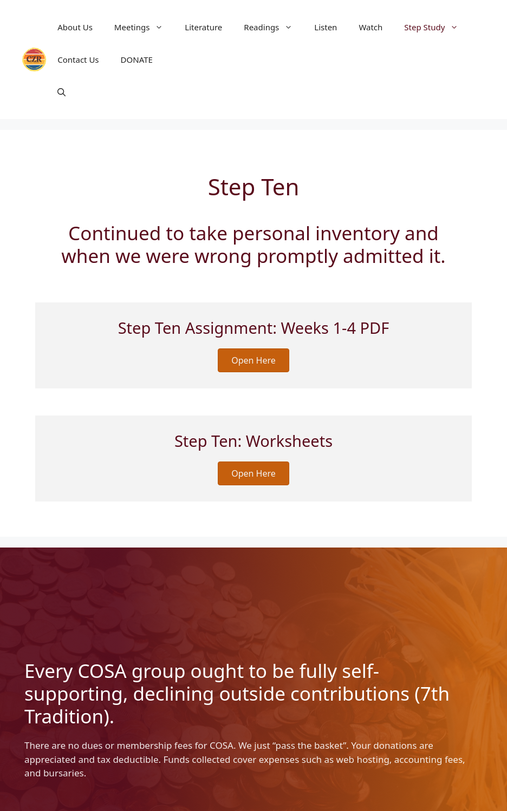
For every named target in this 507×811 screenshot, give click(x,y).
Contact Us (78, 59)
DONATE (137, 59)
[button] (61, 92)
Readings (273, 27)
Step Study (436, 27)
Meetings (144, 27)
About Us (75, 27)
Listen (325, 27)
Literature (203, 27)
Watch (370, 27)
